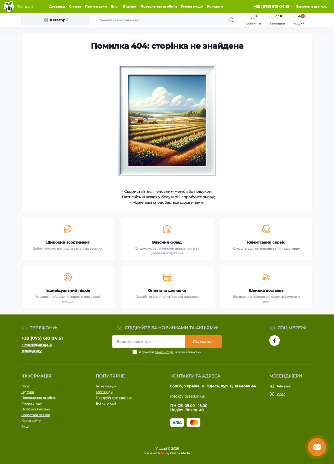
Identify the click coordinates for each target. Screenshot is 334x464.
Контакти (215, 6)
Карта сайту (31, 421)
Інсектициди (106, 386)
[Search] (231, 20)
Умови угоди (192, 6)
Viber (281, 394)
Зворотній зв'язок (35, 415)
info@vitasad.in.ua (187, 396)
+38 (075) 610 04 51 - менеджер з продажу (42, 344)
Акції (25, 426)
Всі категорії (106, 403)
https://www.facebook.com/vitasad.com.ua (274, 340)
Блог (115, 6)
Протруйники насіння (114, 398)
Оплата (75, 6)
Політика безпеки (35, 409)
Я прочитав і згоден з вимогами (170, 352)
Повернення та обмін (159, 6)
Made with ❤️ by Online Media (167, 453)
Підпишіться (203, 341)
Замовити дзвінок (311, 6)
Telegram (284, 386)
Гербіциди (104, 392)
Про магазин (96, 6)
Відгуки (129, 6)
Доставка (57, 6)
